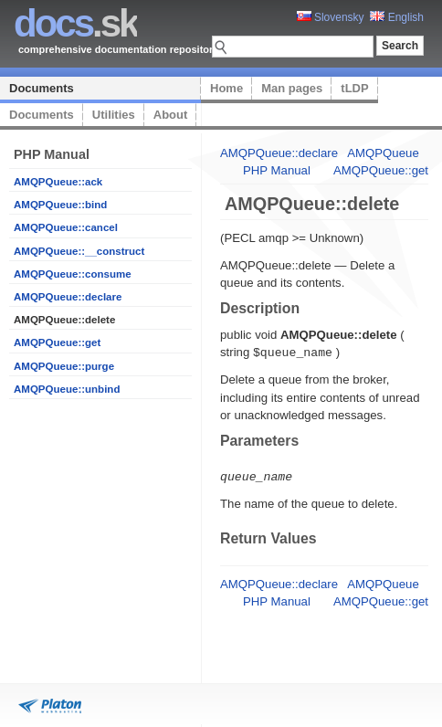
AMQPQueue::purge (64, 366)
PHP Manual (276, 170)
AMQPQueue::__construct (79, 251)
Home (226, 88)
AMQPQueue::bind (60, 204)
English (397, 17)
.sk (75, 23)
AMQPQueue (382, 153)
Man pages (291, 88)
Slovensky (330, 17)
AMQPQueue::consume (73, 274)
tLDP (354, 88)
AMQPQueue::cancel (66, 227)
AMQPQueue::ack (58, 181)
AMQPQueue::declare (67, 296)
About (170, 114)
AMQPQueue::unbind (67, 389)
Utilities (113, 114)
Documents (41, 88)
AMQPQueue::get (57, 342)
